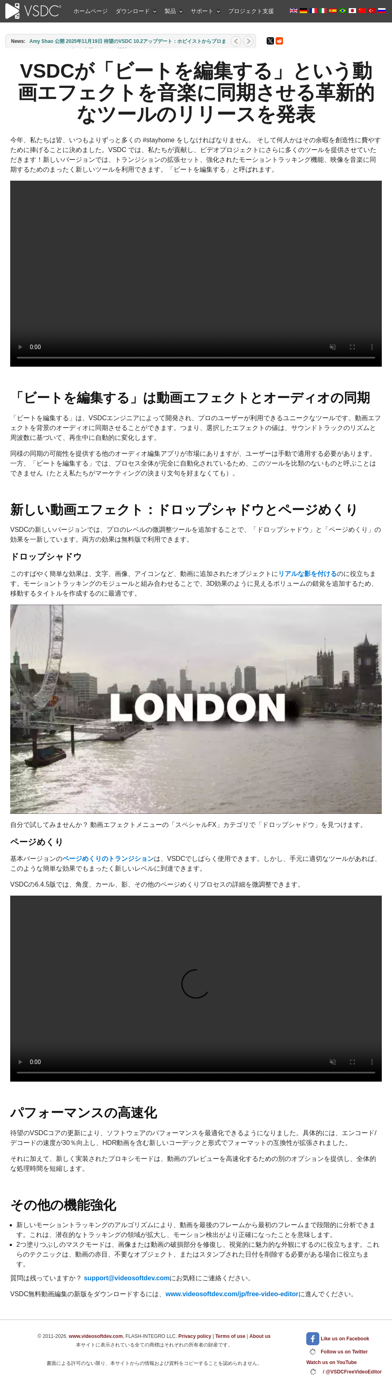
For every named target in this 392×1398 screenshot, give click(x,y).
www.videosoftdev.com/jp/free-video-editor (231, 1293)
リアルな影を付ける (307, 573)
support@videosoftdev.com (126, 1278)
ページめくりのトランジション (108, 858)
